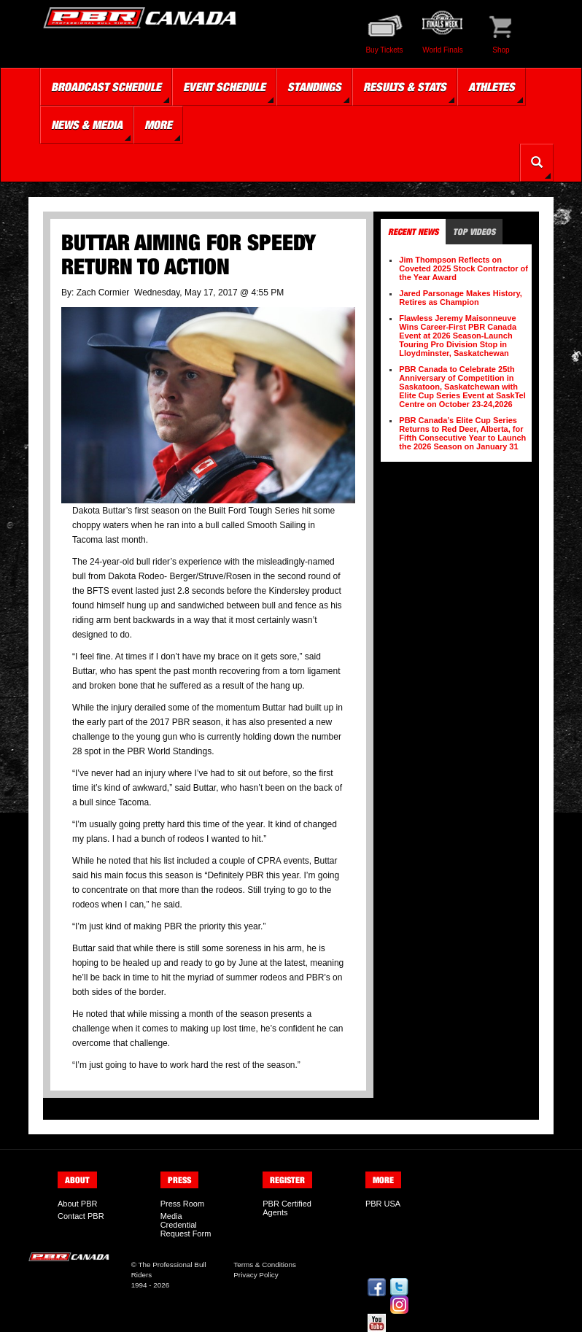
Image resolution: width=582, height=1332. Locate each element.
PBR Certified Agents (287, 1208)
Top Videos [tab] (474, 231)
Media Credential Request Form (186, 1225)
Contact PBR (81, 1216)
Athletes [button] (491, 87)
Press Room (182, 1203)
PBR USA (382, 1203)
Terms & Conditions (264, 1265)
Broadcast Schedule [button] (106, 87)
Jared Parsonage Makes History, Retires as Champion (460, 297)
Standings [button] (314, 87)
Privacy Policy (255, 1275)
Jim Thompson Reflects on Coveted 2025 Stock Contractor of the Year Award (463, 268)
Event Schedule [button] (224, 87)
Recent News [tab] (413, 231)
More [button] (158, 124)
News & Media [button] (87, 124)
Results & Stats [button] (404, 87)
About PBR (77, 1203)
